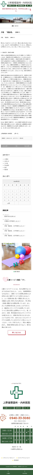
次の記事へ (5, 146)
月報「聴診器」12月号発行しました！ (14, 235)
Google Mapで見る (16, 383)
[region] (16, 258)
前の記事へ (27, 146)
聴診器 (21, 138)
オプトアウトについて (24, 457)
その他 (6, 163)
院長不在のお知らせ (9, 216)
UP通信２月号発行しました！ (12, 221)
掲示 (5, 167)
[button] (14, 271)
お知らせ (6, 161)
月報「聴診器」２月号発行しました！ (14, 226)
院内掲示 (16, 460)
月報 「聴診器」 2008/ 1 (10, 32)
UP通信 (6, 159)
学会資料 (6, 165)
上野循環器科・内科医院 (16, 402)
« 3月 (8, 203)
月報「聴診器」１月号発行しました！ (14, 231)
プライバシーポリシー (9, 457)
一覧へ (16, 146)
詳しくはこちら (16, 332)
